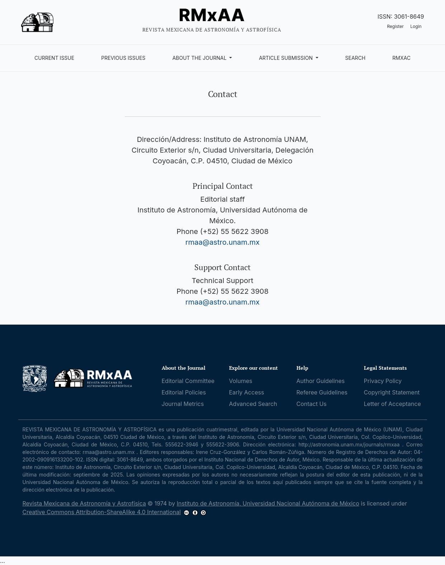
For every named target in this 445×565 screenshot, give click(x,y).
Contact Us (312, 403)
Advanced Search (253, 403)
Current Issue (54, 58)
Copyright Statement (392, 392)
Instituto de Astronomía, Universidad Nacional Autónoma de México (268, 503)
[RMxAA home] (92, 378)
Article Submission (286, 58)
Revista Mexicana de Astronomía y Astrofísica (84, 503)
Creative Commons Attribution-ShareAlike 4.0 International (102, 512)
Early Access (246, 392)
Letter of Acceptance (392, 403)
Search (355, 58)
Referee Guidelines (322, 392)
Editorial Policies (184, 392)
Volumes (240, 380)
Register (395, 26)
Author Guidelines (321, 380)
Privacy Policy (383, 380)
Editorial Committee (188, 380)
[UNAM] (35, 378)
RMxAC (401, 58)
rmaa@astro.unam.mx (222, 242)
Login (415, 26)
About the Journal (200, 58)
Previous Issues (123, 58)
